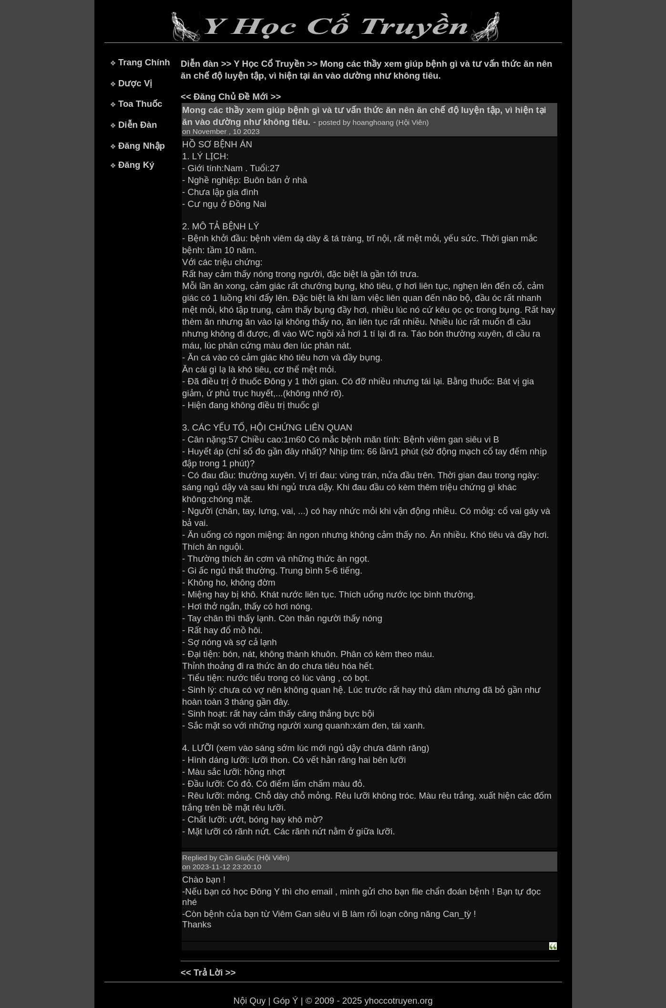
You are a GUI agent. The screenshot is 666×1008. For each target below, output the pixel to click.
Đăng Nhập (141, 146)
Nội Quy (249, 1001)
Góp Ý (285, 1001)
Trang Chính (144, 62)
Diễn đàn (199, 64)
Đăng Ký (136, 165)
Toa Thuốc (140, 104)
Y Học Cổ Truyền (269, 64)
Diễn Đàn (137, 125)
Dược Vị (135, 83)
